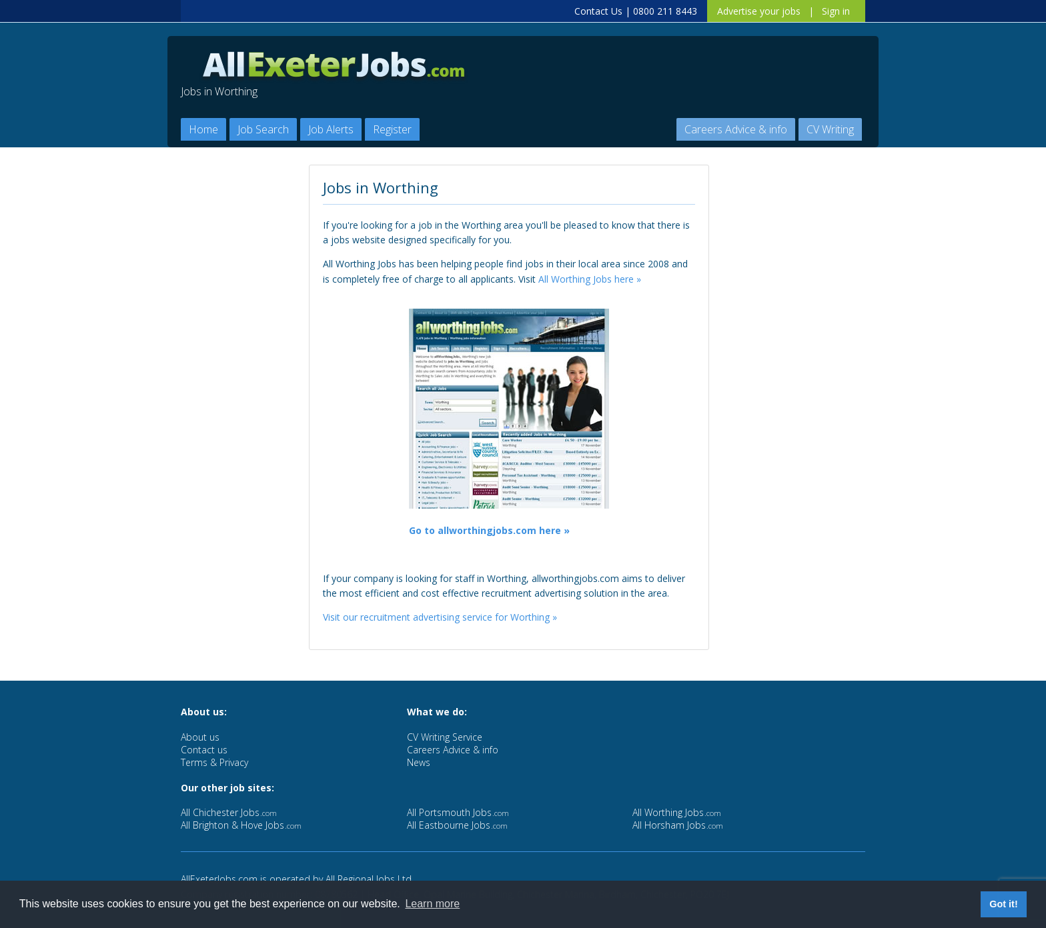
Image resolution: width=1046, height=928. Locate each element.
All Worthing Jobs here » (589, 279)
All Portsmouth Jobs (458, 812)
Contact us (204, 749)
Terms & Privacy (214, 762)
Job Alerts (331, 129)
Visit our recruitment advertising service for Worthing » (440, 617)
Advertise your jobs (759, 11)
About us (200, 737)
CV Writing (830, 129)
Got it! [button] (1003, 904)
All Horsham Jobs (677, 825)
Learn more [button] (432, 903)
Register (392, 129)
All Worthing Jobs (676, 812)
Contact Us (598, 11)
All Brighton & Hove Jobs (241, 825)
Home (203, 129)
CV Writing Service (444, 737)
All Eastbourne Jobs (457, 825)
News (418, 762)
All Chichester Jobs (229, 812)
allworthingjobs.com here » (504, 530)
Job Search (263, 129)
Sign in (836, 11)
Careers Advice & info (735, 129)
